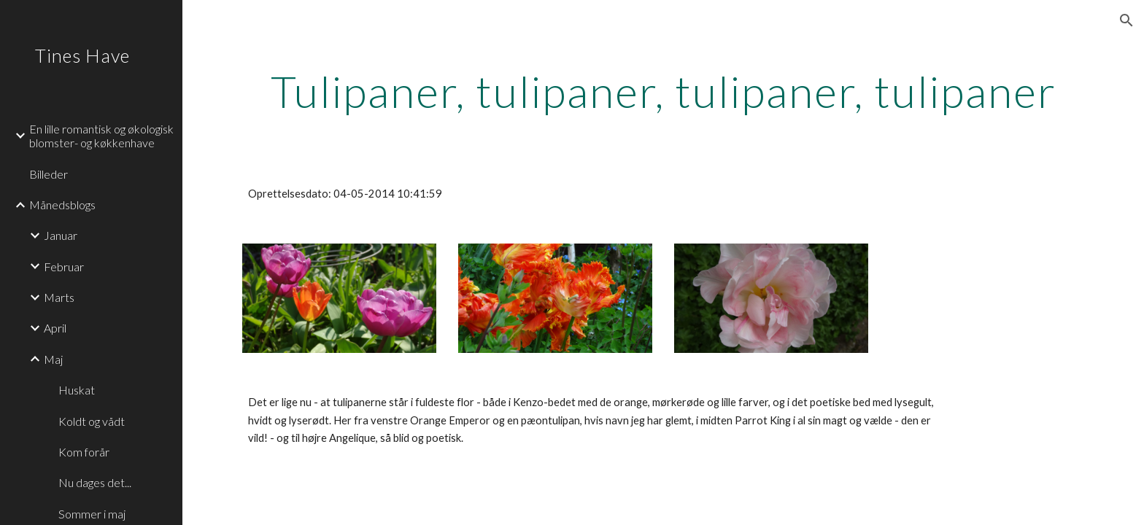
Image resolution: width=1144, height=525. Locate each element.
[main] (663, 91)
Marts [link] (59, 297)
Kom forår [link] (83, 452)
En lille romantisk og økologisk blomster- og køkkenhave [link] (101, 135)
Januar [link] (60, 235)
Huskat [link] (76, 390)
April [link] (55, 328)
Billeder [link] (48, 174)
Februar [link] (64, 266)
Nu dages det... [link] (94, 482)
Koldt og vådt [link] (91, 421)
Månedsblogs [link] (62, 204)
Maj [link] (53, 359)
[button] (1126, 20)
